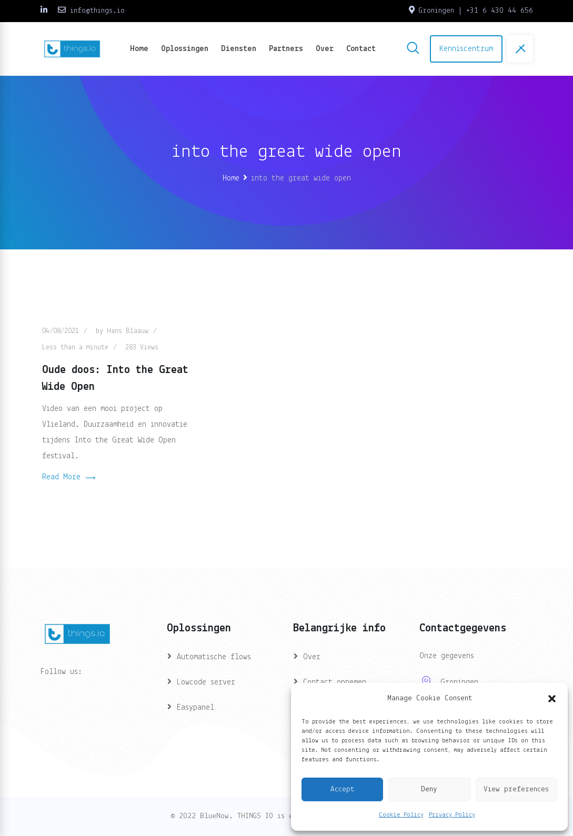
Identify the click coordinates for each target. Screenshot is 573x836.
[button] (552, 698)
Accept (342, 789)
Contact (361, 49)
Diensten (238, 49)
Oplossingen (184, 49)
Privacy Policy (452, 815)
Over (325, 49)
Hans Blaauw (127, 331)
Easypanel (195, 707)
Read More (68, 478)
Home (139, 49)
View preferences (516, 789)
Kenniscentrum (466, 49)
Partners (286, 49)
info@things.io (97, 11)
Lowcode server (206, 682)
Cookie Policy (401, 815)
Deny (429, 789)
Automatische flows (214, 657)
